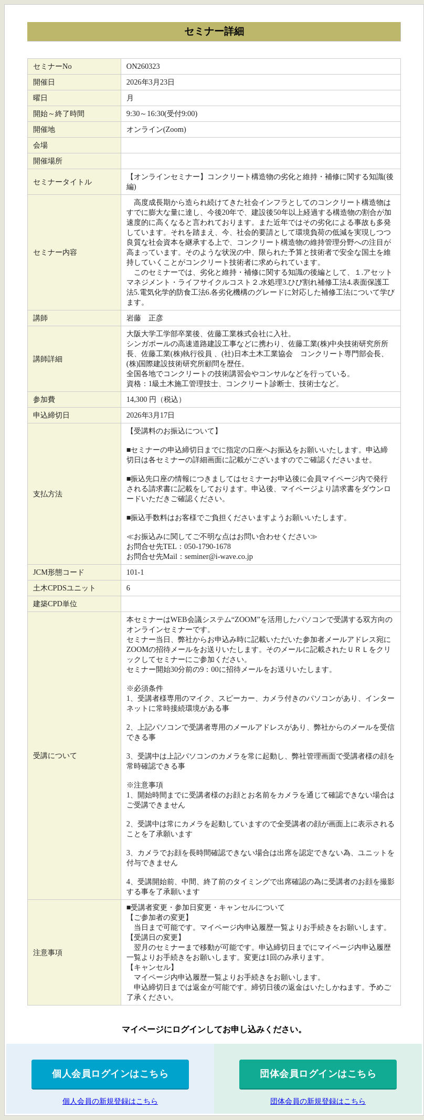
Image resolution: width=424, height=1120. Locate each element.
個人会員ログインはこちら (110, 1074)
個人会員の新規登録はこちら (110, 1101)
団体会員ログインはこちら (318, 1074)
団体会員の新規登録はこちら (318, 1101)
